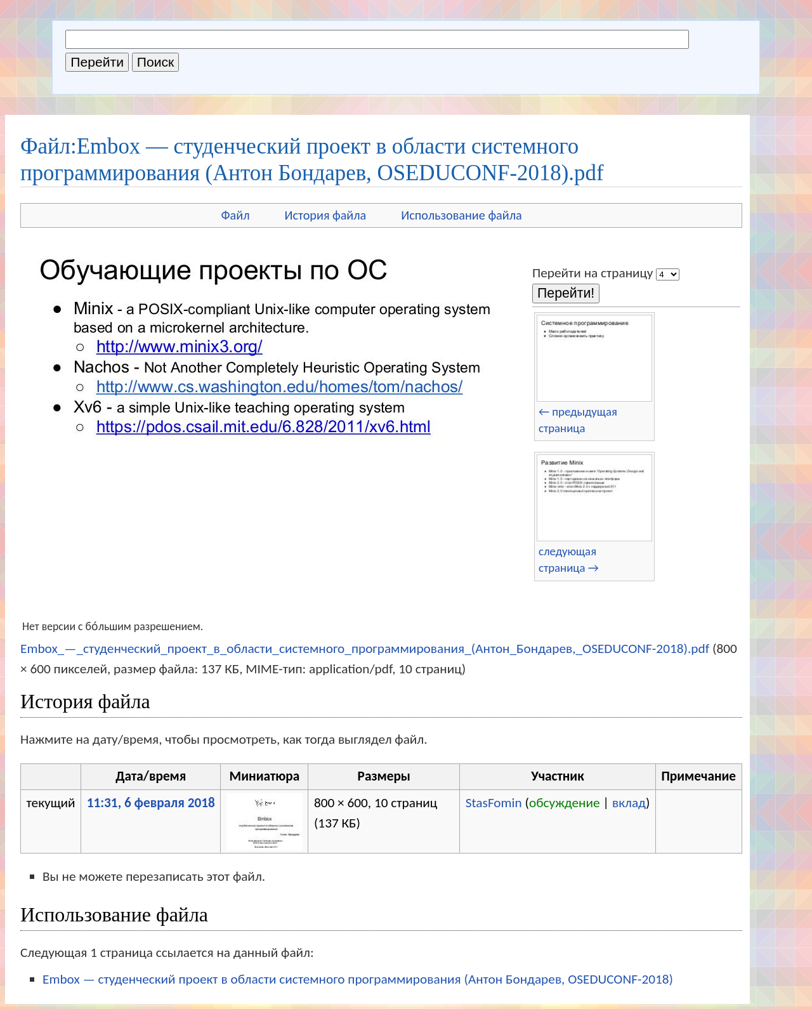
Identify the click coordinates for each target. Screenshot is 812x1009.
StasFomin (494, 803)
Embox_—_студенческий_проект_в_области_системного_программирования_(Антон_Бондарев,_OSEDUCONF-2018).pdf (364, 648)
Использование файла (461, 215)
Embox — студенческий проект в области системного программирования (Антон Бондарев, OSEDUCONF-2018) (358, 979)
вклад (629, 803)
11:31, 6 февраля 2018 (151, 803)
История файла (326, 215)
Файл (235, 215)
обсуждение (564, 803)
